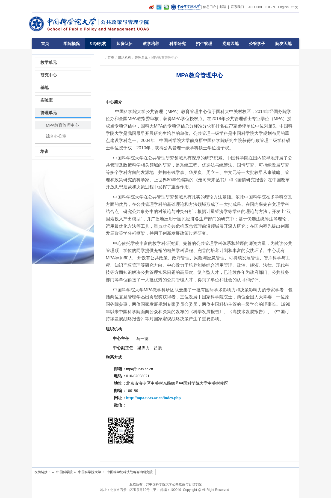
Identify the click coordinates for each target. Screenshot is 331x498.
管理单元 (141, 58)
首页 (45, 43)
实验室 (46, 100)
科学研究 (177, 43)
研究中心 (48, 75)
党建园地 (230, 43)
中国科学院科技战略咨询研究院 (130, 472)
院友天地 (283, 43)
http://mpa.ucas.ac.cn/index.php (153, 398)
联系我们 (237, 7)
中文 (294, 7)
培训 (44, 151)
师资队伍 (124, 43)
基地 (44, 87)
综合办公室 (56, 136)
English (283, 7)
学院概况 (71, 43)
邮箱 (223, 7)
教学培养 (151, 43)
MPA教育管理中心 (62, 125)
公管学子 (257, 43)
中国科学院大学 (89, 472)
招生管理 (204, 43)
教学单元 (48, 62)
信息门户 (209, 7)
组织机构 (98, 43)
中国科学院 (64, 472)
